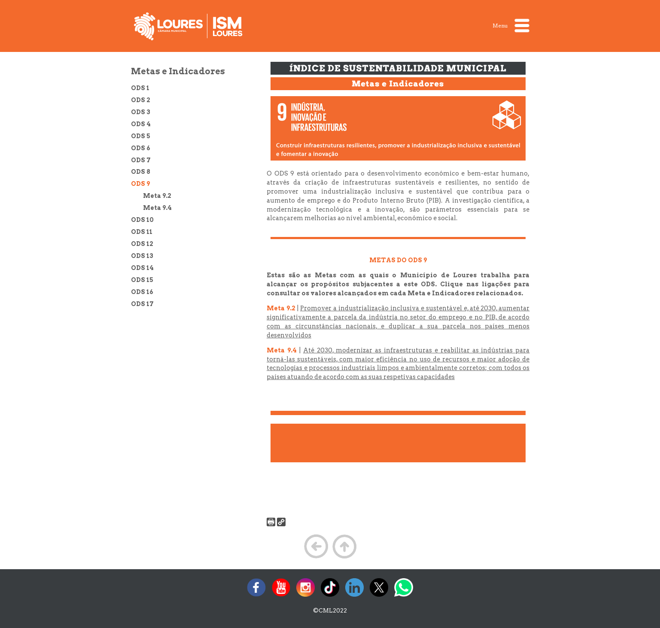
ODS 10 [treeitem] (142, 220)
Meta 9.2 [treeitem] (157, 196)
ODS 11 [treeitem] (141, 232)
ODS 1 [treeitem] (140, 88)
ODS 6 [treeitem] (140, 148)
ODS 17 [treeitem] (142, 304)
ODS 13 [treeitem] (142, 256)
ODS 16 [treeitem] (142, 292)
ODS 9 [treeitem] (140, 184)
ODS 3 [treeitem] (140, 112)
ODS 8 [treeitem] (140, 172)
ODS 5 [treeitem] (140, 136)
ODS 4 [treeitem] (141, 124)
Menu (511, 25)
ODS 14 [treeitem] (142, 268)
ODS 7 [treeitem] (141, 160)
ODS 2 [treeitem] (140, 100)
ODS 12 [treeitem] (142, 244)
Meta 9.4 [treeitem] (157, 208)
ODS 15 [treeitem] (142, 280)
